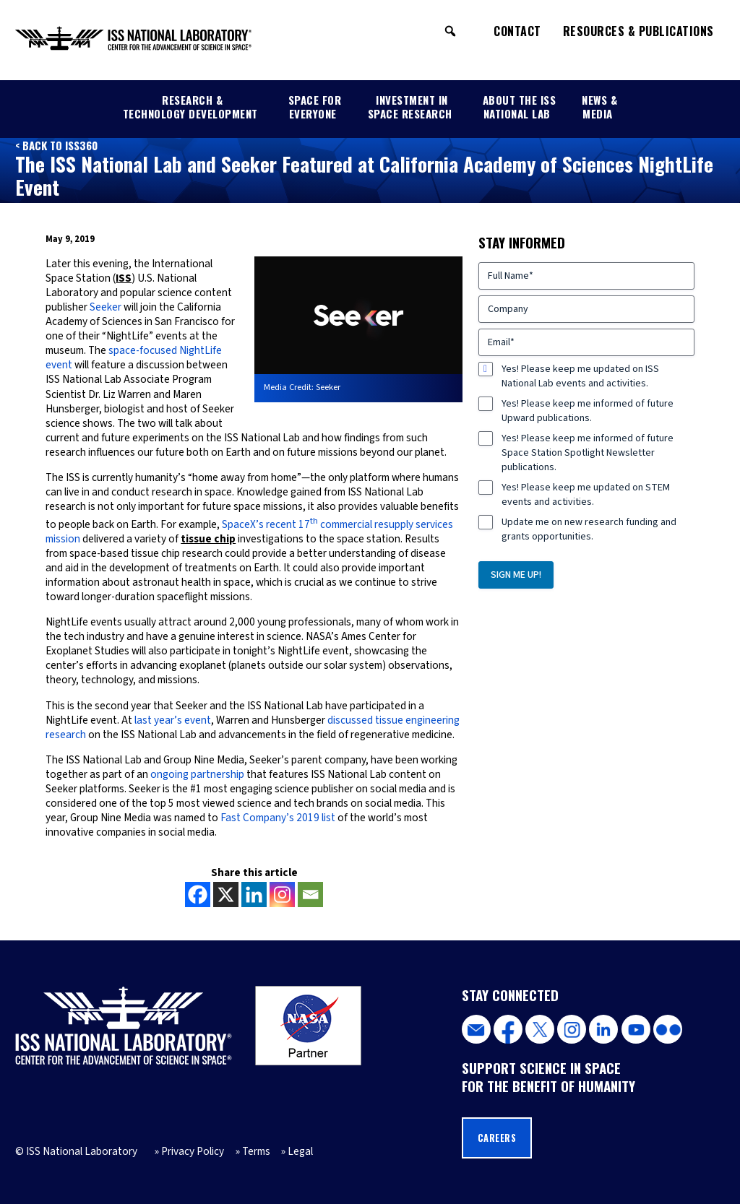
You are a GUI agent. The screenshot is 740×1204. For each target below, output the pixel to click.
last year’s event (172, 720)
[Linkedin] (254, 894)
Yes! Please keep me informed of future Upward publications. (588, 411)
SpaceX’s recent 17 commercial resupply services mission (249, 531)
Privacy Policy (192, 1151)
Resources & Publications (638, 31)
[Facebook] (197, 894)
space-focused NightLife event (134, 357)
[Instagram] (282, 894)
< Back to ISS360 (56, 145)
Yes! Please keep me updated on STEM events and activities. (586, 494)
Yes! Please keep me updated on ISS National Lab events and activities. (580, 376)
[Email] (310, 894)
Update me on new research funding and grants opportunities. (589, 529)
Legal (300, 1151)
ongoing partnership (197, 774)
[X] (225, 894)
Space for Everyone (315, 106)
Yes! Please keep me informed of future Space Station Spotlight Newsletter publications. (588, 453)
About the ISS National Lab (519, 106)
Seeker (105, 307)
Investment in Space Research (410, 106)
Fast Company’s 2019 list (277, 818)
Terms (256, 1151)
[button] (450, 31)
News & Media (599, 106)
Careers (497, 1138)
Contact (517, 31)
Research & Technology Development (190, 106)
